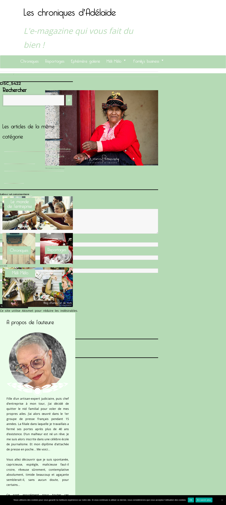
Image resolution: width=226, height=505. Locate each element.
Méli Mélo (114, 60)
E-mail (3, 253)
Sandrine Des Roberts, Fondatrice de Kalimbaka (37, 149)
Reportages (54, 60)
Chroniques (29, 60)
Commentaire (6, 207)
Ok (190, 500)
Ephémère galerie (85, 60)
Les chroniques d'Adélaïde (70, 10)
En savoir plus (204, 500)
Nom (2, 240)
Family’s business (146, 60)
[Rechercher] (69, 100)
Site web (3, 266)
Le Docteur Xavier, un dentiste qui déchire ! (34, 168)
